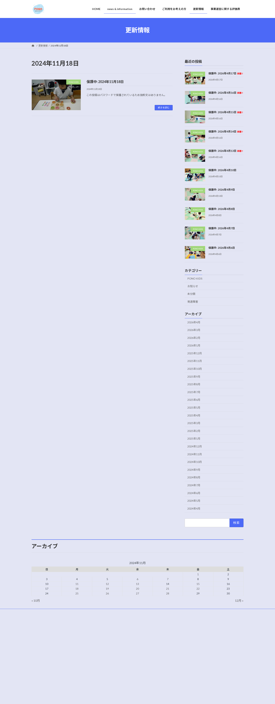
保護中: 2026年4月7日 (221, 228)
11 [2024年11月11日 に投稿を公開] (76, 583)
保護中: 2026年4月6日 (221, 247)
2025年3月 (193, 423)
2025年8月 (193, 384)
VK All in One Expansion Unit (162, 697)
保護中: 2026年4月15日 (225, 112)
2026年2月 (193, 337)
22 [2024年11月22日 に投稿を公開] (198, 588)
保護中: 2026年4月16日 (225, 92)
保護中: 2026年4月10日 (222, 170)
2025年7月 (193, 391)
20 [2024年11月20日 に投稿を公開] (137, 588)
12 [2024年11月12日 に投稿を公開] (107, 583)
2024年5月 (193, 500)
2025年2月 (193, 430)
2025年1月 (193, 438)
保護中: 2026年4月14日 (225, 131)
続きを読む (163, 107)
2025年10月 (194, 368)
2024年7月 (193, 485)
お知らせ (192, 286)
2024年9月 (193, 469)
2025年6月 (193, 399)
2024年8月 (193, 477)
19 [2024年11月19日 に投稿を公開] (107, 588)
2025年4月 (193, 415)
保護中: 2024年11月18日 (105, 82)
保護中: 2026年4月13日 (225, 150)
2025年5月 (193, 407)
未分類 (191, 293)
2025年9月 (193, 376)
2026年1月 (193, 345)
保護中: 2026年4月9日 (221, 189)
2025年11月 (194, 361)
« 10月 (36, 600)
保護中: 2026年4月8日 (221, 209)
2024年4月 (193, 508)
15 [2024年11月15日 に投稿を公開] (198, 583)
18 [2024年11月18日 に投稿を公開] (76, 588)
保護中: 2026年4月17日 (225, 73)
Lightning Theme (136, 697)
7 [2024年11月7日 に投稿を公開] (167, 579)
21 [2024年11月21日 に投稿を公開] (167, 588)
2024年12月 (194, 446)
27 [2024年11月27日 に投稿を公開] (137, 593)
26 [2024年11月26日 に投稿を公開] (107, 593)
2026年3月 (193, 330)
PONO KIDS (194, 278)
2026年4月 (193, 322)
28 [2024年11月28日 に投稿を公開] (167, 593)
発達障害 (192, 301)
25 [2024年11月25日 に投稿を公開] (76, 593)
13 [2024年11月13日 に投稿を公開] (137, 583)
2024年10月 (194, 461)
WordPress (117, 697)
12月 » (239, 600)
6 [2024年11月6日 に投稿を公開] (137, 579)
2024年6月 (193, 492)
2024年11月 (194, 454)
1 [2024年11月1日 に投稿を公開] (198, 574)
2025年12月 (194, 353)
